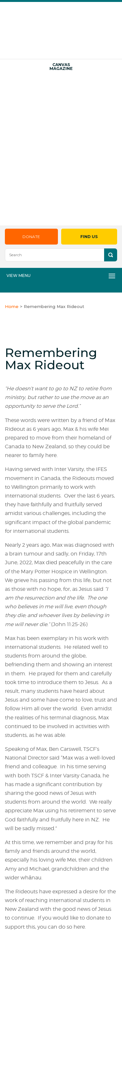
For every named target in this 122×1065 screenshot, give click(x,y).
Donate (31, 236)
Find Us (89, 236)
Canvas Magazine (61, 67)
